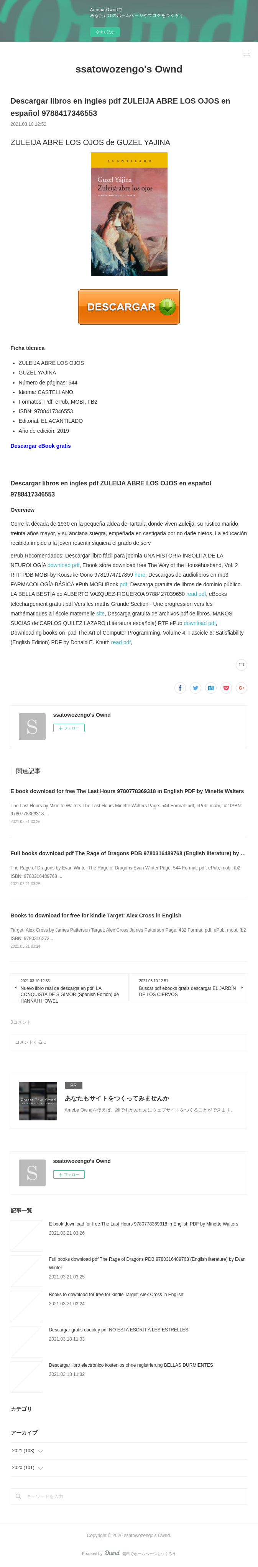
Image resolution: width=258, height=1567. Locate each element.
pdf (123, 584)
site (100, 613)
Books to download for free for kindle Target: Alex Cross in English (96, 915)
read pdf (196, 594)
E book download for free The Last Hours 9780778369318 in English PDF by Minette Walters (127, 791)
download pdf (63, 565)
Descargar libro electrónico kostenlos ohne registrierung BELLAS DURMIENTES (131, 1365)
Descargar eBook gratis (41, 446)
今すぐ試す (105, 32)
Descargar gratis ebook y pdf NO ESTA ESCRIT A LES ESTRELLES (119, 1330)
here (140, 575)
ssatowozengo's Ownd (129, 69)
